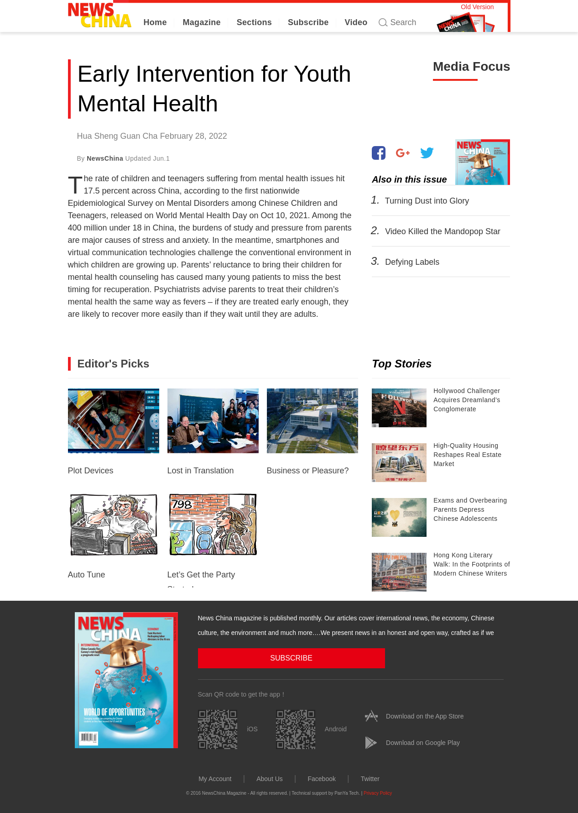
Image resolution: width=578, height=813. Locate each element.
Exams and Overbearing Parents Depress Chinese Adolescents (470, 509)
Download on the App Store (424, 715)
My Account (214, 778)
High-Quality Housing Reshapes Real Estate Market (467, 454)
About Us (269, 778)
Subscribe (308, 22)
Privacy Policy (378, 792)
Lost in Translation (213, 431)
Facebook (321, 778)
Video (355, 22)
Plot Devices (113, 431)
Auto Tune (113, 536)
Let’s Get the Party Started (213, 540)
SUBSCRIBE (244, 657)
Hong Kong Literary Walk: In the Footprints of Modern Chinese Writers (471, 564)
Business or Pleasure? (312, 431)
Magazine (202, 22)
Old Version (477, 6)
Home (155, 22)
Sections (254, 22)
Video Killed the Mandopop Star (442, 231)
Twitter (370, 778)
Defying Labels (412, 262)
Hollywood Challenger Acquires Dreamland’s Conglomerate (466, 400)
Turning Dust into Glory (427, 200)
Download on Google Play (423, 741)
